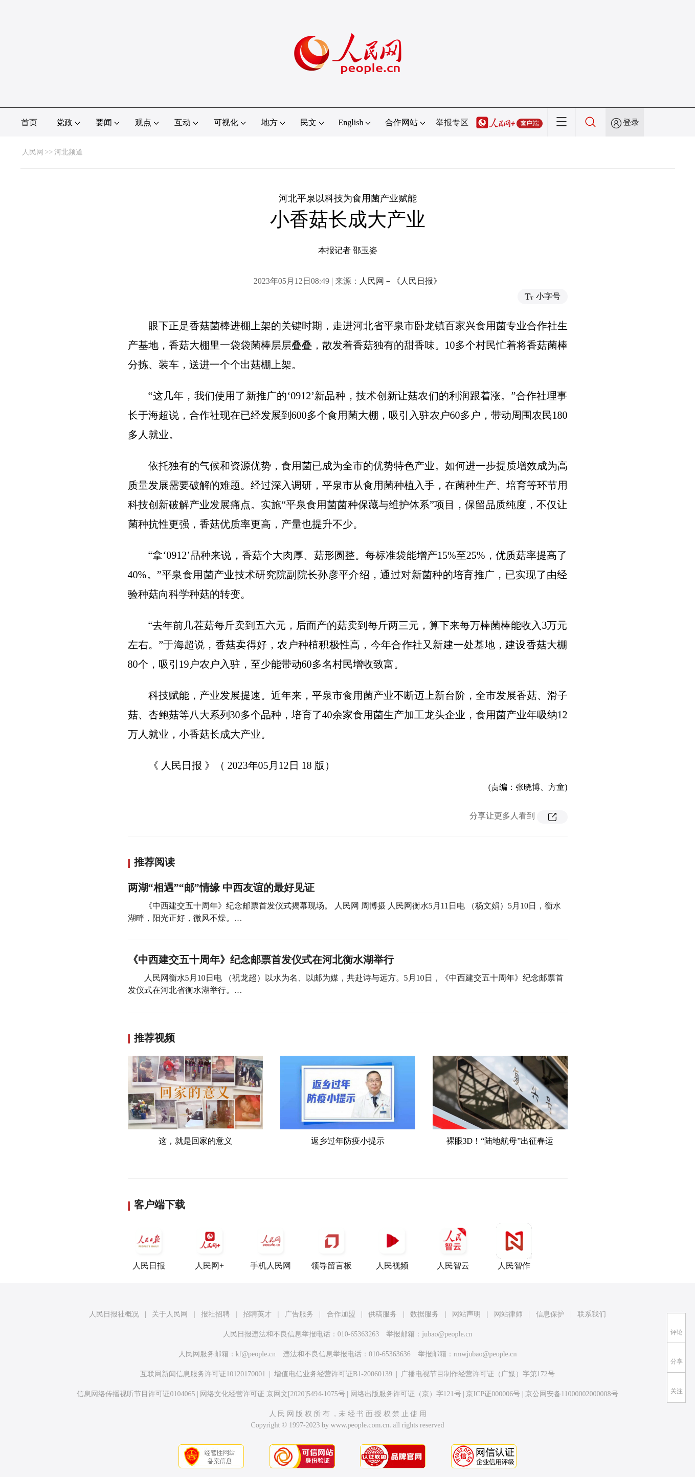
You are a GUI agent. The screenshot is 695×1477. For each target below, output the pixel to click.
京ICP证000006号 (493, 1394)
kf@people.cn (256, 1354)
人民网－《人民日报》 (400, 281)
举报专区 (452, 122)
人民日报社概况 (114, 1314)
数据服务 (424, 1314)
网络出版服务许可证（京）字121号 (405, 1394)
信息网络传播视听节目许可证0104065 (136, 1394)
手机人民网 (270, 1246)
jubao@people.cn (447, 1334)
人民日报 (149, 1246)
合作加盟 (341, 1314)
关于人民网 (170, 1314)
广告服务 (299, 1314)
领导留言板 (331, 1246)
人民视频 (392, 1246)
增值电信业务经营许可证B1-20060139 (333, 1374)
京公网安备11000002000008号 (571, 1394)
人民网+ (210, 1246)
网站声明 (466, 1314)
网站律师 (508, 1314)
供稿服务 (382, 1314)
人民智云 (453, 1246)
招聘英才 (257, 1314)
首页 (29, 122)
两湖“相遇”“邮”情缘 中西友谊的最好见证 (221, 887)
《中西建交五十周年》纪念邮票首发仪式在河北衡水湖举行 (261, 959)
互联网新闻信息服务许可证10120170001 (202, 1374)
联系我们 (591, 1314)
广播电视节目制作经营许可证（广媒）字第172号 (478, 1374)
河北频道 (68, 152)
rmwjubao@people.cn (485, 1354)
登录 (631, 122)
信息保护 (550, 1314)
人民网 (32, 152)
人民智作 (514, 1246)
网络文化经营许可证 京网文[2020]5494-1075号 (272, 1394)
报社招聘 (215, 1314)
